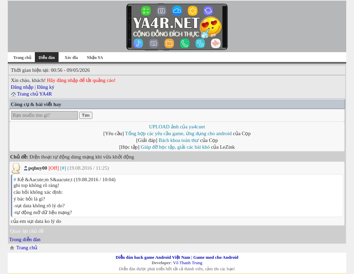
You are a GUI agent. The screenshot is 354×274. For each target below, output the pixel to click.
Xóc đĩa (71, 57)
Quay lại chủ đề (27, 231)
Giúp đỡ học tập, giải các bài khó (175, 147)
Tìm (86, 115)
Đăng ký (45, 87)
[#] (63, 168)
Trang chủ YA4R (34, 94)
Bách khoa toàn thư (179, 140)
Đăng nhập (22, 87)
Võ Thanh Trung (187, 262)
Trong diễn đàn (24, 239)
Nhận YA (95, 57)
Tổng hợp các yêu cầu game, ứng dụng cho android (178, 133)
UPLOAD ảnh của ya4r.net (177, 126)
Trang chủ (22, 57)
